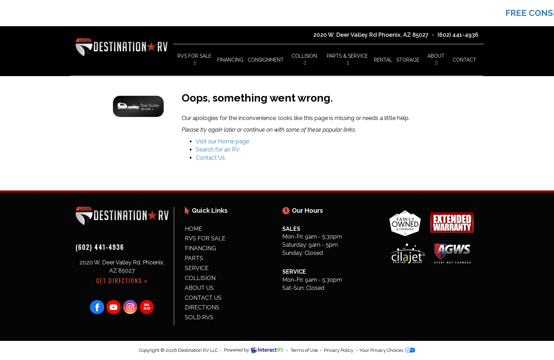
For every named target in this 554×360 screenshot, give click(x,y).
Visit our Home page (222, 141)
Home (193, 228)
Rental (383, 60)
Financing (230, 60)
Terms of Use (304, 350)
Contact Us (210, 157)
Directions (202, 307)
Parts (194, 258)
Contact (464, 60)
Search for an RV (218, 149)
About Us (199, 288)
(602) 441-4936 (457, 35)
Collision (304, 59)
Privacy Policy (338, 350)
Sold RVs (199, 317)
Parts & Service (347, 59)
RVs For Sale (194, 59)
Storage (407, 60)
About (436, 59)
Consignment (266, 60)
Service (196, 268)
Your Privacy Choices (387, 350)
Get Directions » (122, 280)
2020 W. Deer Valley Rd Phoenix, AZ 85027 (371, 35)
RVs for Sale (205, 238)
